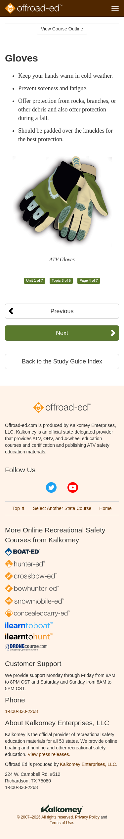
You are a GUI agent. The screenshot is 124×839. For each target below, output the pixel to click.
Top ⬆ (18, 508)
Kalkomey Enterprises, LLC (88, 764)
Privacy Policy (87, 817)
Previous (61, 311)
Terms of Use (61, 822)
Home (105, 508)
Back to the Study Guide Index (62, 361)
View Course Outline (62, 28)
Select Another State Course (62, 508)
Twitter (51, 487)
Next (62, 333)
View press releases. (49, 754)
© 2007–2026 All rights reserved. (45, 817)
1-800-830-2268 (21, 711)
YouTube (72, 487)
